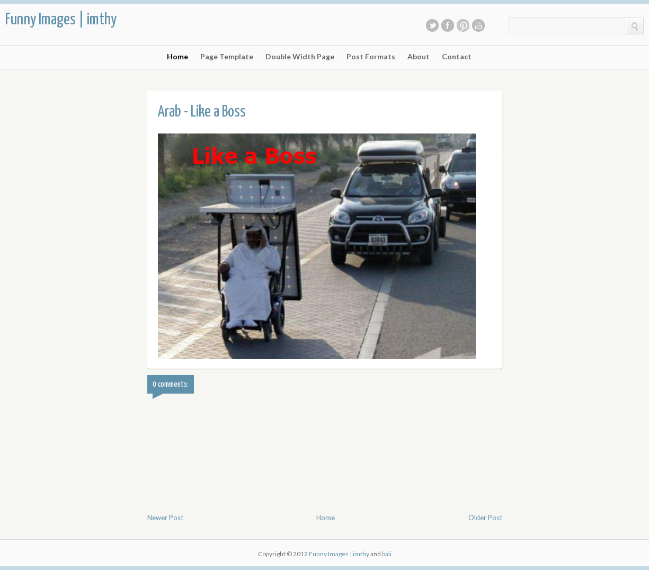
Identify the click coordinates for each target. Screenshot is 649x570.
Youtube (478, 25)
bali (387, 554)
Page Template (226, 56)
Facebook (447, 25)
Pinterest (463, 25)
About (418, 56)
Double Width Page (299, 56)
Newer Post (165, 517)
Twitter (432, 25)
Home (177, 56)
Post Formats (370, 56)
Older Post (485, 517)
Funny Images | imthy (61, 20)
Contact (457, 56)
